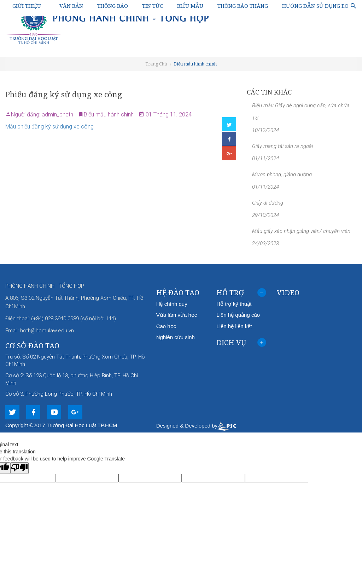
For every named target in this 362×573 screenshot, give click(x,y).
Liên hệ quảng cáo (238, 315)
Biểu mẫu (190, 5)
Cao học (166, 326)
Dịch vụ (241, 344)
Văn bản (71, 5)
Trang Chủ (156, 64)
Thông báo (112, 5)
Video (288, 292)
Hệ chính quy (171, 304)
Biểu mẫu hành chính (195, 64)
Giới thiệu (26, 5)
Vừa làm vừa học (176, 315)
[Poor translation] (19, 468)
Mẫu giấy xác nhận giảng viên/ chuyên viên (301, 231)
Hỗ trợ (241, 294)
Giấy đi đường (267, 203)
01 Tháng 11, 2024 (168, 114)
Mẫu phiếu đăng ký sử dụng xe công (50, 126)
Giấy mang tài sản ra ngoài (282, 146)
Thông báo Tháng (242, 5)
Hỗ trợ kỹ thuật (233, 304)
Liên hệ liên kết (234, 326)
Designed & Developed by (196, 426)
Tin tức (152, 5)
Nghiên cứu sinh (175, 337)
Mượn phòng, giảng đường (282, 174)
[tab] (241, 292)
